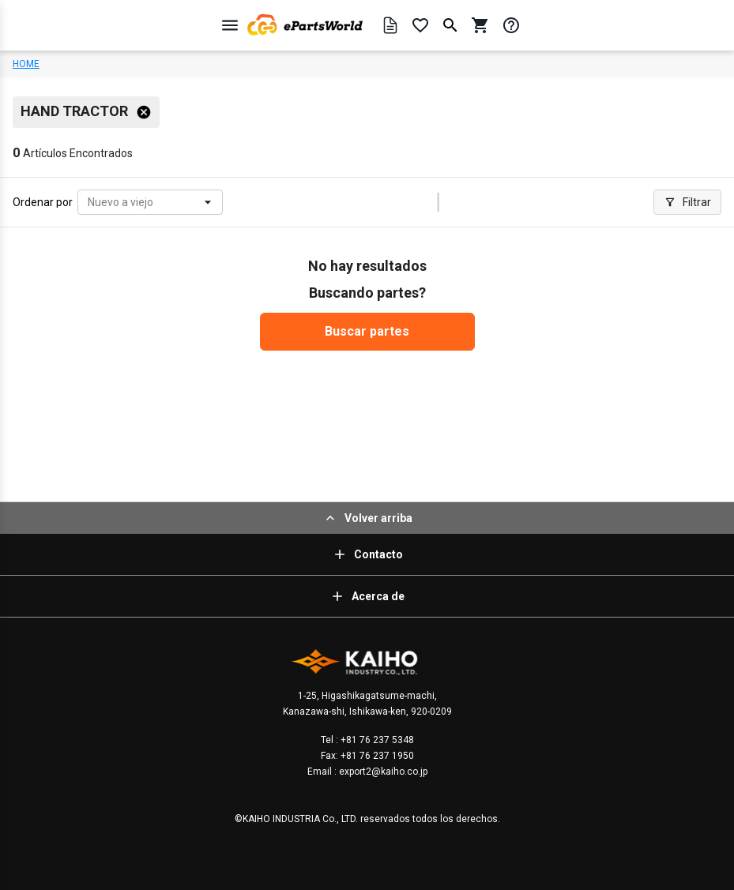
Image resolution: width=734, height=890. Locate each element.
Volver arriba (367, 518)
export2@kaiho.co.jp (382, 771)
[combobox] (89, 202)
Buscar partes (367, 331)
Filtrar (687, 202)
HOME (26, 63)
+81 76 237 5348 (376, 739)
